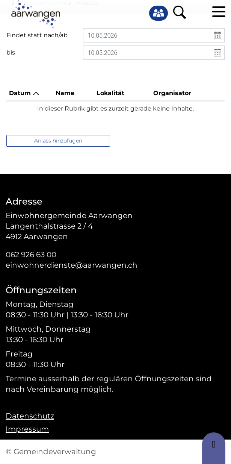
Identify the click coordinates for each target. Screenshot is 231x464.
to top (213, 448)
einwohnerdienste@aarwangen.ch (71, 265)
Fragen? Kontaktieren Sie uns (55, 192)
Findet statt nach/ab (37, 35)
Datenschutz (30, 415)
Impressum (27, 429)
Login (197, 12)
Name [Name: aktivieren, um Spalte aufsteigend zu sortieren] (65, 93)
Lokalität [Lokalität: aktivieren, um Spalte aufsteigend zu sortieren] (110, 93)
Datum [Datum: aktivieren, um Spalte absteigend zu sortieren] (20, 93)
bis (10, 52)
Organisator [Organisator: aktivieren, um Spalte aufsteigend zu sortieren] (172, 93)
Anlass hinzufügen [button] (58, 140)
